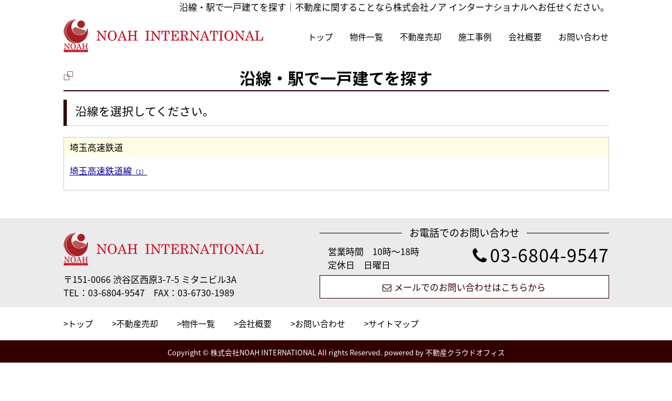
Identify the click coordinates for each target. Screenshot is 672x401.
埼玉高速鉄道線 (109, 170)
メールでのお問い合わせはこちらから (464, 287)
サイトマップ (394, 323)
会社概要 (525, 37)
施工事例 (475, 37)
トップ (320, 37)
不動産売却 (421, 37)
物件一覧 (366, 37)
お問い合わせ (583, 37)
